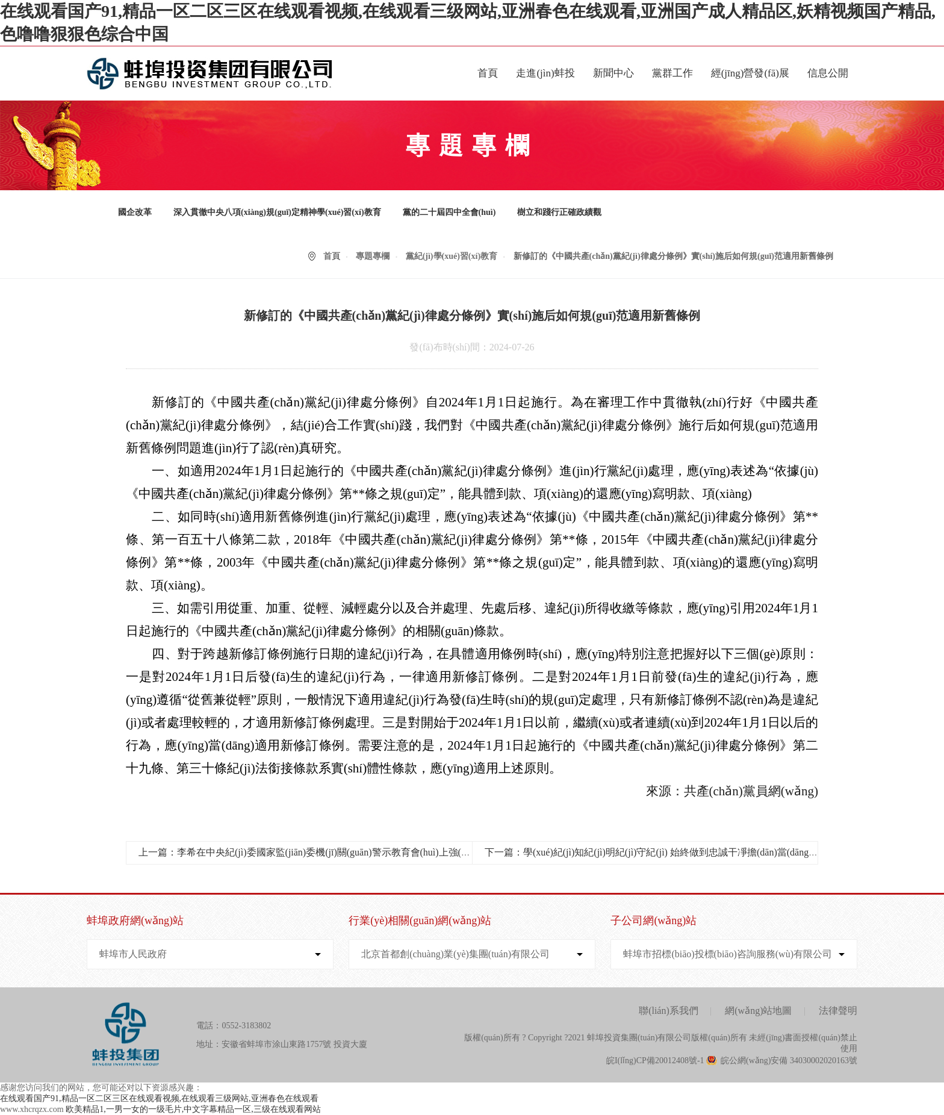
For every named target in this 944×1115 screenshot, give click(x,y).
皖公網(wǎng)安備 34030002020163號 (789, 1060)
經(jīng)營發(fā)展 (750, 73)
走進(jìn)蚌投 (545, 73)
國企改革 (135, 212)
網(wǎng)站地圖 (758, 1010)
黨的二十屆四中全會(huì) (449, 212)
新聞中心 (613, 73)
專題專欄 (373, 256)
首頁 (487, 73)
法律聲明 (838, 1010)
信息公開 (827, 73)
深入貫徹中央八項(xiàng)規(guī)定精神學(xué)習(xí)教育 (277, 212)
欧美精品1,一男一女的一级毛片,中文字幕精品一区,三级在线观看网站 (193, 1109)
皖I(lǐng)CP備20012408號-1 (655, 1060)
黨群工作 (672, 73)
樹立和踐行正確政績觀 (559, 212)
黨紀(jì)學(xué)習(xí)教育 (451, 256)
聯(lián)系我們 (668, 1010)
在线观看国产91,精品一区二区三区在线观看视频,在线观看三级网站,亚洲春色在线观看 (159, 1098)
